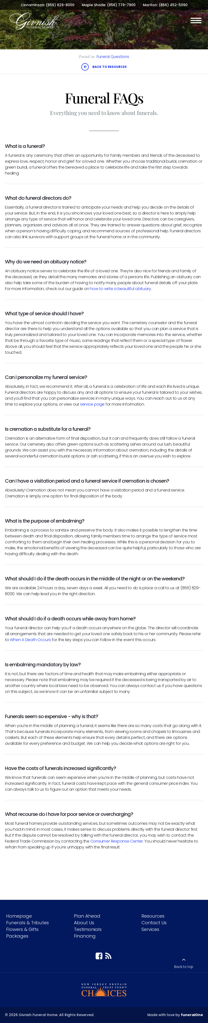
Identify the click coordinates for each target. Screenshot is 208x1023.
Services (150, 929)
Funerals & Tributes (27, 923)
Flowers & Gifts (22, 929)
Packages (17, 936)
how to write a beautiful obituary (120, 289)
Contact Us (154, 923)
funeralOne (192, 1014)
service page (92, 404)
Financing (85, 936)
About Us (84, 923)
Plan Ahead (87, 916)
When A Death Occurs (30, 640)
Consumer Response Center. (117, 841)
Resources (152, 916)
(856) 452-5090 (173, 4)
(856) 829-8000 (60, 4)
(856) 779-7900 (121, 4)
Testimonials (88, 929)
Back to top (183, 966)
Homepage (19, 916)
